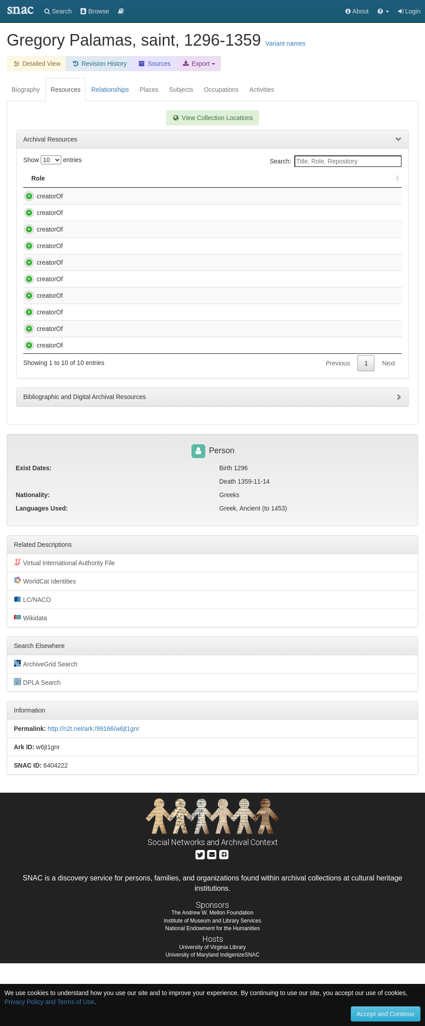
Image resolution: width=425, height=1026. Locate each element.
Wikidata (30, 680)
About (357, 11)
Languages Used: (42, 571)
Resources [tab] (66, 89)
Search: (336, 161)
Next (388, 425)
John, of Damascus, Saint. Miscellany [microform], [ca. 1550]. (148, 365)
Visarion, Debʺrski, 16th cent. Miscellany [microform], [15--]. (145, 382)
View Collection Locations (212, 117)
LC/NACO (32, 662)
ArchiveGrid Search (45, 726)
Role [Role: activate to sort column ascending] (38, 178)
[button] (383, 11)
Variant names (285, 43)
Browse (95, 11)
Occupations (221, 89)
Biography (26, 89)
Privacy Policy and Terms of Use (49, 1001)
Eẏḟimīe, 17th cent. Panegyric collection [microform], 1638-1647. (152, 212)
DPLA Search (37, 745)
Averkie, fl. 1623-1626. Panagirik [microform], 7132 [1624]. (144, 196)
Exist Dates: (33, 530)
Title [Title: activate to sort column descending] (72, 178)
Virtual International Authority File (64, 625)
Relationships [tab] (110, 89)
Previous (338, 425)
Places (149, 89)
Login (409, 11)
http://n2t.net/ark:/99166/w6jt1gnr (93, 791)
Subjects (181, 89)
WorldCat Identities (45, 644)
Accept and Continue (386, 1013)
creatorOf (41, 196)
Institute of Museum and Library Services (212, 983)
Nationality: (33, 557)
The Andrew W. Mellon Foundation (212, 975)
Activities (262, 89)
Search (58, 11)
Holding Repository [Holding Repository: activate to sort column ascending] (300, 178)
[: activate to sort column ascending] (394, 178)
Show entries (52, 159)
